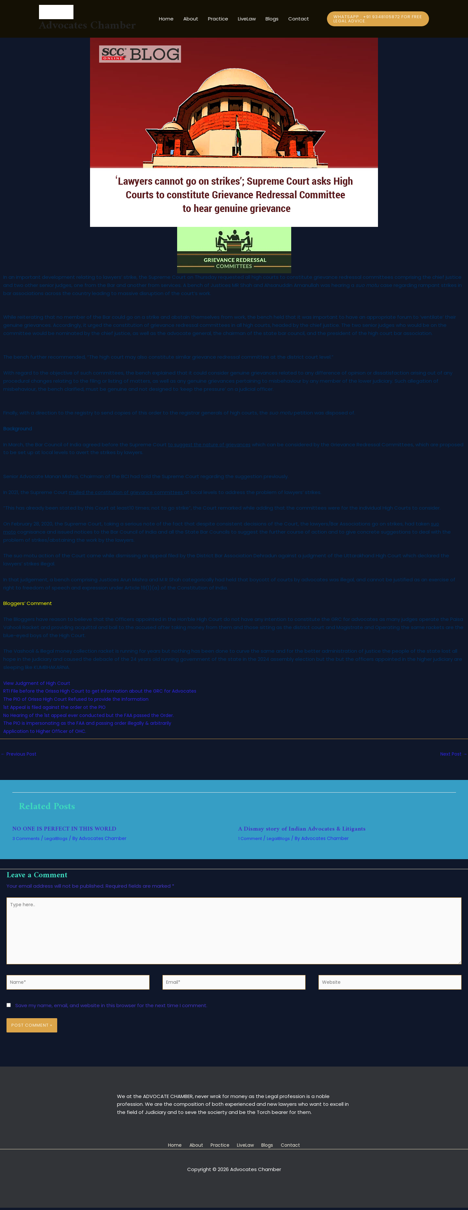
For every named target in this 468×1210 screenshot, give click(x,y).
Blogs (272, 18)
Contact (298, 18)
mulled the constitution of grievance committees (130, 492)
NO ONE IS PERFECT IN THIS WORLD (69, 829)
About (190, 18)
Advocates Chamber (87, 26)
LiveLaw (247, 18)
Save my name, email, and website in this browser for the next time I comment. (111, 1012)
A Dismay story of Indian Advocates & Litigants (306, 829)
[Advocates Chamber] (87, 12)
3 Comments (27, 839)
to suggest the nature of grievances (212, 444)
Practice (218, 18)
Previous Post (20, 754)
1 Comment (251, 839)
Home (166, 18)
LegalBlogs (59, 839)
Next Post (452, 754)
